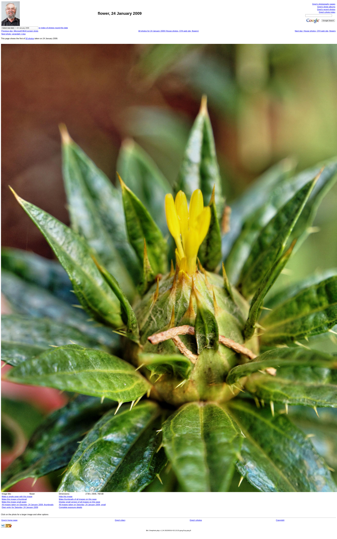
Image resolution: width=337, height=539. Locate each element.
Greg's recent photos (326, 9)
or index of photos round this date (53, 28)
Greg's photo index (327, 12)
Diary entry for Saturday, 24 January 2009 (20, 507)
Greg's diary (120, 520)
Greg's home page (9, 520)
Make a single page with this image (17, 497)
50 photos (29, 38)
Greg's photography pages (323, 4)
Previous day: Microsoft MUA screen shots (19, 31)
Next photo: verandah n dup (13, 34)
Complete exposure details (70, 507)
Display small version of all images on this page (79, 502)
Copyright (280, 520)
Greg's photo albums (326, 7)
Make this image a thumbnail (14, 499)
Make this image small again (14, 502)
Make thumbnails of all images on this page (78, 499)
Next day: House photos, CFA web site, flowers (315, 31)
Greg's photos (196, 520)
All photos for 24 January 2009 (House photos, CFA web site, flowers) (168, 31)
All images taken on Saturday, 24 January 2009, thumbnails (27, 505)
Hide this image (65, 497)
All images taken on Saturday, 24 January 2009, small (82, 505)
